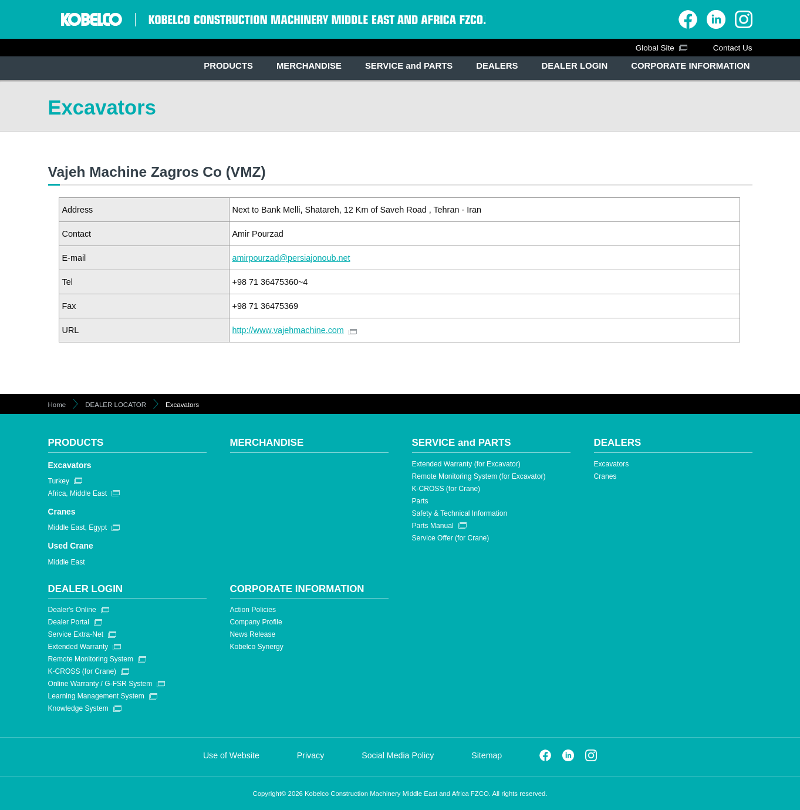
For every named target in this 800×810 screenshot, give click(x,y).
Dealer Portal (68, 622)
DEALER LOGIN (85, 588)
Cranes (62, 511)
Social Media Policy (398, 755)
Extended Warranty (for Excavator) (466, 464)
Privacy (311, 755)
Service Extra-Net (76, 634)
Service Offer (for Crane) (451, 538)
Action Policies (253, 610)
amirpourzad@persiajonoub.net (291, 258)
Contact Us (732, 47)
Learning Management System (96, 696)
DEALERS (618, 442)
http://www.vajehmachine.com (288, 330)
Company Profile (256, 622)
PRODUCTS (76, 442)
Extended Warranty (78, 647)
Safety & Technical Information (460, 513)
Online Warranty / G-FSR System (100, 684)
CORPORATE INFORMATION (297, 588)
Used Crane (70, 545)
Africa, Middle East (77, 493)
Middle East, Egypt (77, 527)
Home (57, 404)
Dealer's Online (72, 610)
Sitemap (486, 755)
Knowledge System (78, 708)
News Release (253, 634)
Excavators (70, 465)
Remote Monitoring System (90, 659)
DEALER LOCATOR (115, 404)
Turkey (58, 481)
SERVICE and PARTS (461, 442)
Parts (420, 501)
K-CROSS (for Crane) (446, 489)
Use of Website (231, 755)
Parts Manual (433, 526)
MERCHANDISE (267, 442)
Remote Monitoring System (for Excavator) (479, 476)
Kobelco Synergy (256, 647)
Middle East (66, 562)
